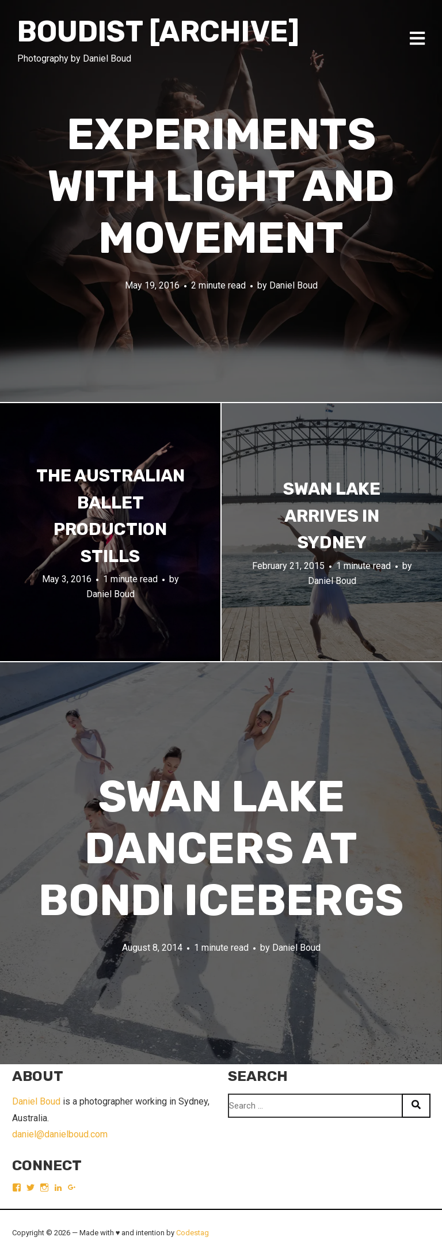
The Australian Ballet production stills (110, 516)
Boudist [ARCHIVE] (158, 31)
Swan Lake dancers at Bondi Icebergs (221, 848)
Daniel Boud (293, 285)
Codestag (192, 1232)
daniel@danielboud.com (60, 1134)
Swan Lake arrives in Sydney (331, 516)
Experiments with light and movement (221, 186)
